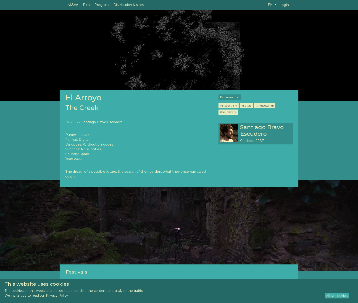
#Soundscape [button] (228, 112)
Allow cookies (336, 296)
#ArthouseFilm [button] (265, 105)
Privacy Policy (57, 295)
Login (284, 5)
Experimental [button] (229, 97)
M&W (73, 4)
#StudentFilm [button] (228, 105)
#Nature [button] (246, 105)
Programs (102, 5)
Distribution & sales (128, 5)
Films (87, 5)
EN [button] (271, 5)
